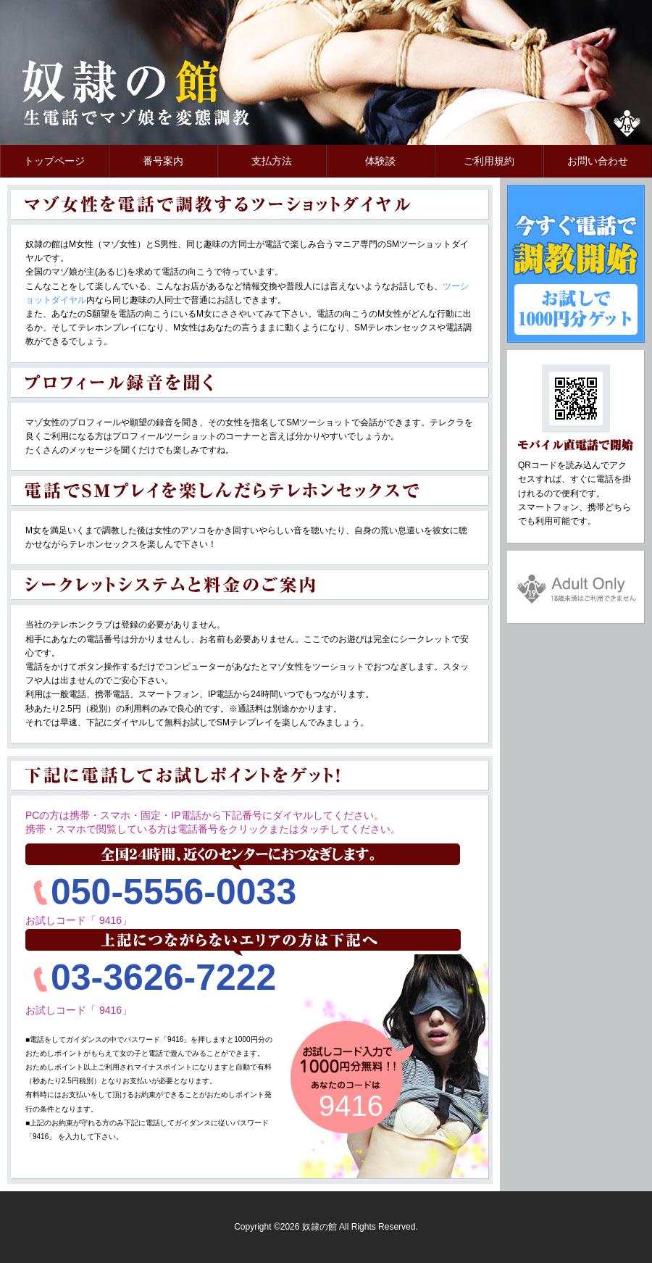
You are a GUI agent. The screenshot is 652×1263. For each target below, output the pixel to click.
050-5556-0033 (173, 892)
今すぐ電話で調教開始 (576, 264)
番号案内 (163, 161)
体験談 (380, 161)
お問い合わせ (597, 161)
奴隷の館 (123, 94)
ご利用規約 (489, 161)
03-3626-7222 (163, 977)
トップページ (54, 161)
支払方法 (271, 161)
